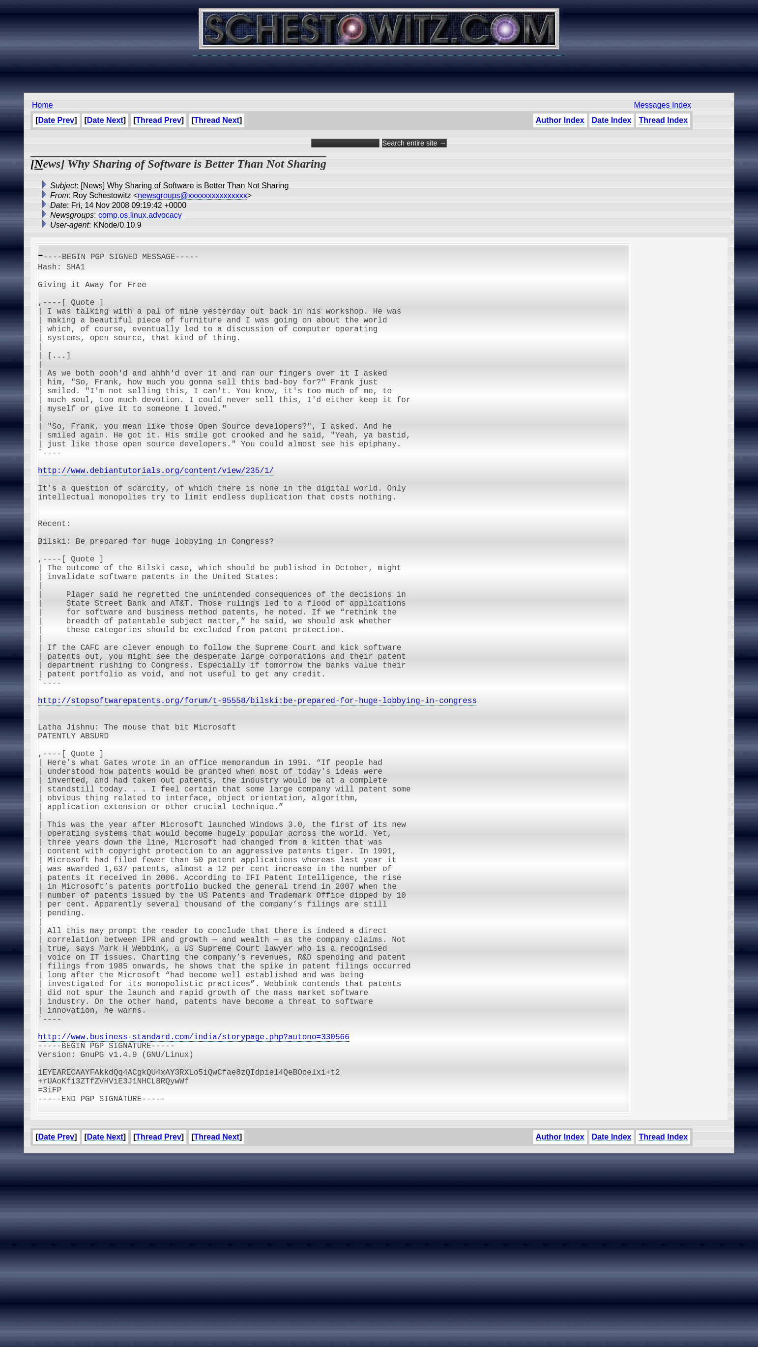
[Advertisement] (379, 69)
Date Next (105, 120)
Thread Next (216, 120)
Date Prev (56, 120)
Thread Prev (158, 120)
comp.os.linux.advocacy (140, 215)
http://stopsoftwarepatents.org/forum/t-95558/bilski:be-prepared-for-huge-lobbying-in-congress (257, 798)
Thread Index (663, 120)
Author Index (560, 120)
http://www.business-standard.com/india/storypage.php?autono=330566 (194, 1209)
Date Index (612, 120)
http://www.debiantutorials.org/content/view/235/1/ (156, 517)
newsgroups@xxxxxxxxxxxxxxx (192, 195)
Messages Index (663, 105)
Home (42, 105)
